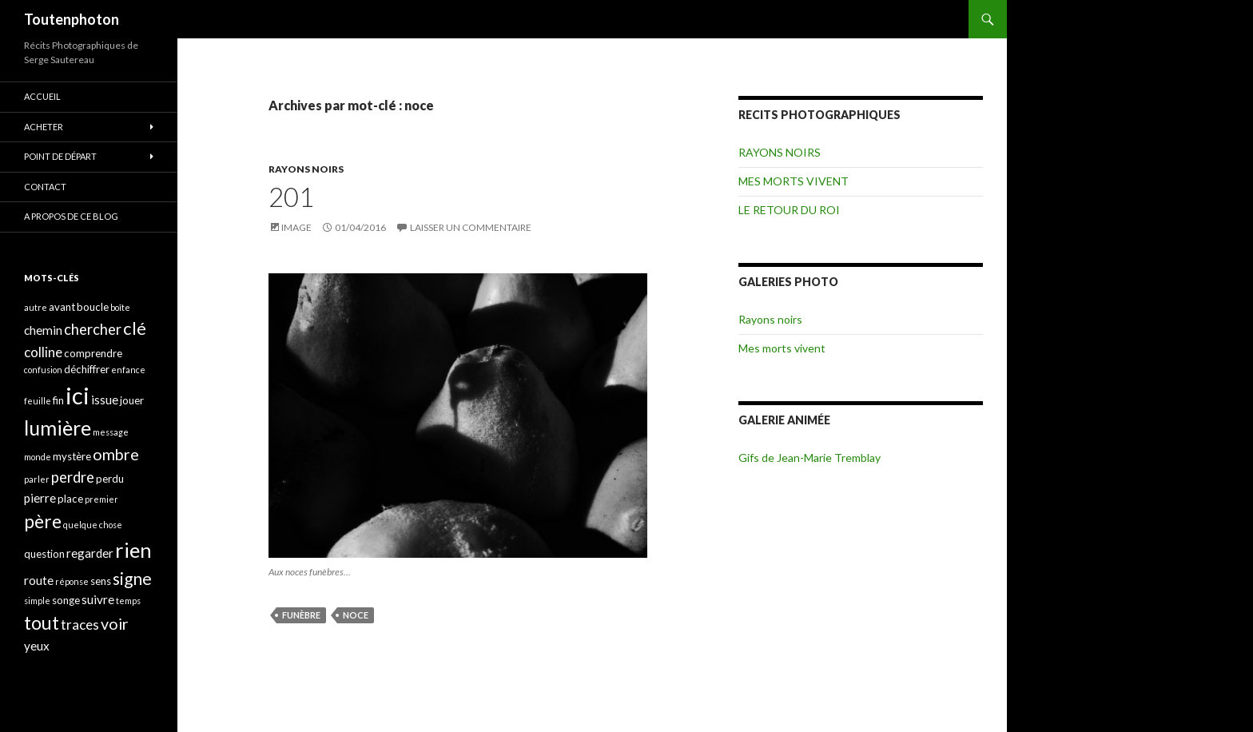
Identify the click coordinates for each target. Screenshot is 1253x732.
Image (296, 227)
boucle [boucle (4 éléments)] (93, 306)
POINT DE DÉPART (60, 156)
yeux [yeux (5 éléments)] (37, 646)
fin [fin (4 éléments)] (58, 400)
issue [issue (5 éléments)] (104, 399)
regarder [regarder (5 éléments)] (89, 553)
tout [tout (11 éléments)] (41, 622)
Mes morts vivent (781, 348)
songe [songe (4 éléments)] (66, 600)
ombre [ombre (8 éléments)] (116, 454)
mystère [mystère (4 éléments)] (72, 456)
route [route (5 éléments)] (39, 580)
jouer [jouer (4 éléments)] (132, 400)
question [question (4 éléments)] (44, 553)
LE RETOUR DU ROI (789, 210)
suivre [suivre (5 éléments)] (98, 599)
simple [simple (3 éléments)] (37, 600)
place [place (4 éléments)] (70, 498)
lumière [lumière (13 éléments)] (57, 428)
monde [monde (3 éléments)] (37, 457)
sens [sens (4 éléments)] (100, 581)
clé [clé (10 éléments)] (134, 328)
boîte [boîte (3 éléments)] (120, 307)
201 (291, 197)
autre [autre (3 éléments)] (35, 307)
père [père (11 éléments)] (43, 521)
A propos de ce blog (71, 216)
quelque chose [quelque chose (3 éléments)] (92, 524)
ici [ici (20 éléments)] (78, 395)
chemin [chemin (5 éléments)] (43, 330)
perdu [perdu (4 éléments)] (110, 478)
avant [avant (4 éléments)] (62, 306)
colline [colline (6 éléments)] (43, 352)
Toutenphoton (71, 19)
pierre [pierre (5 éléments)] (40, 498)
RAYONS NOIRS (306, 169)
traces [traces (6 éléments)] (80, 624)
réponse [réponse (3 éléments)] (72, 581)
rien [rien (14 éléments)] (133, 550)
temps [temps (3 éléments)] (128, 600)
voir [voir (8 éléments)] (115, 624)
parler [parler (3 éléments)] (37, 479)
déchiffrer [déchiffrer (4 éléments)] (86, 369)
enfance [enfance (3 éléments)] (128, 369)
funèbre (301, 615)
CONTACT (45, 186)
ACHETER (43, 126)
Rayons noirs (770, 319)
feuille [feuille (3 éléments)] (37, 401)
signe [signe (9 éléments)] (132, 578)
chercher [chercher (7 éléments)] (92, 329)
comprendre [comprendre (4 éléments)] (93, 353)
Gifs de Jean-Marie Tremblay (809, 457)
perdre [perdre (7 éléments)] (72, 477)
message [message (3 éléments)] (111, 432)
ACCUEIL (42, 96)
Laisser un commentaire (470, 227)
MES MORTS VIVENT (793, 181)
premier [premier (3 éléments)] (101, 499)
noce (355, 615)
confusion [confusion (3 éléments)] (43, 369)
